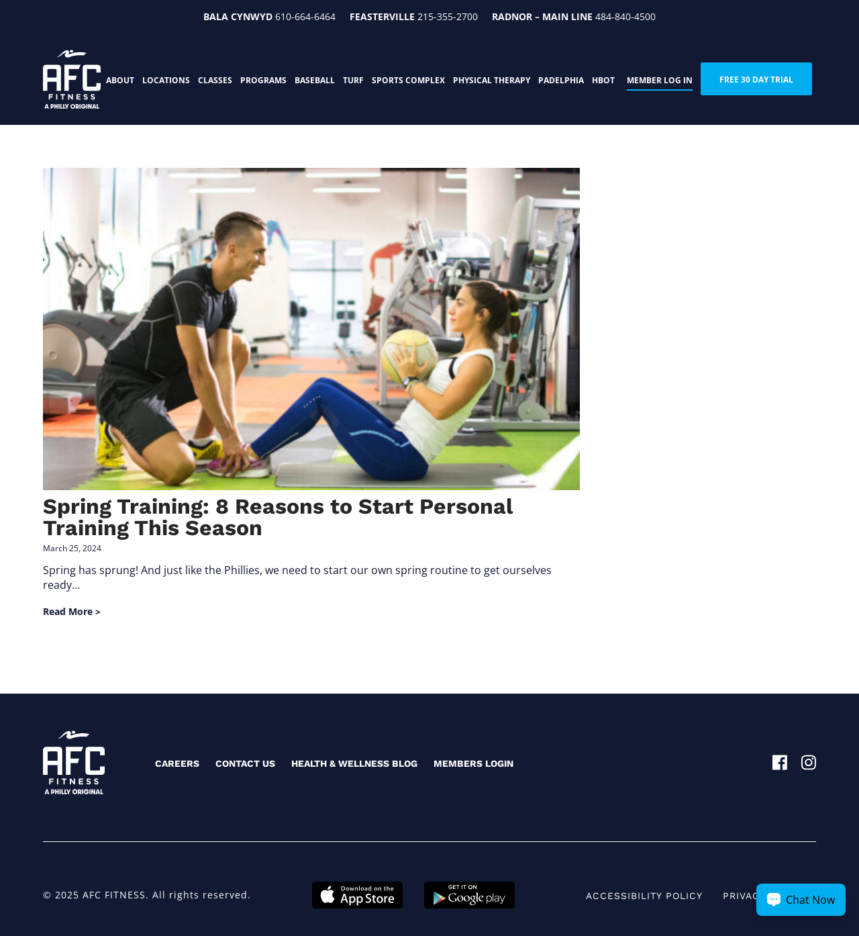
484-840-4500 (625, 16)
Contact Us (245, 763)
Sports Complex (408, 80)
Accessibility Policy (644, 895)
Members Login (473, 763)
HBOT (603, 80)
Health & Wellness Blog (354, 763)
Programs (263, 80)
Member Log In (660, 80)
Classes (215, 80)
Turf (353, 80)
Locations (166, 80)
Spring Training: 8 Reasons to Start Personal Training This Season (278, 517)
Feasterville (382, 16)
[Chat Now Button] (801, 900)
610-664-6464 (305, 16)
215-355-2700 (447, 16)
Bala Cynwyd (237, 16)
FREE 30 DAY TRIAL (756, 79)
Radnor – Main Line (542, 16)
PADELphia (561, 80)
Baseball (315, 80)
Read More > (72, 611)
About (120, 80)
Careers (177, 763)
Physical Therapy (491, 80)
